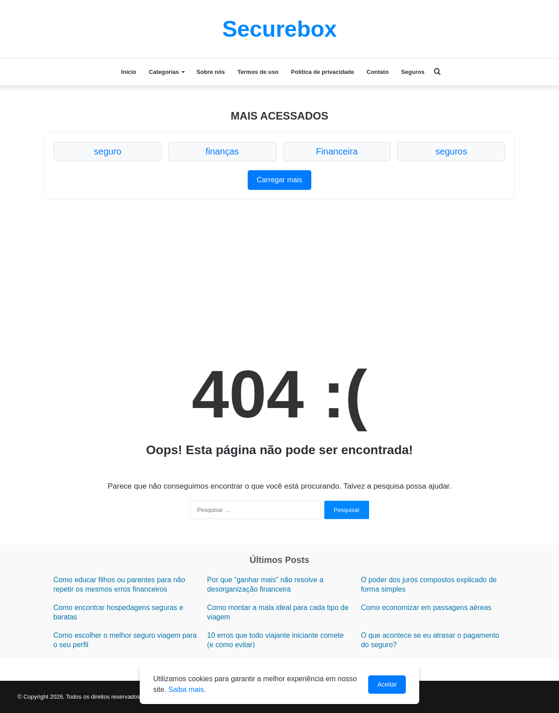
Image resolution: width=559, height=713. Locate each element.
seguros (451, 151)
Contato (378, 72)
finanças (222, 151)
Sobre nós (211, 72)
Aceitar (387, 684)
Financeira (336, 151)
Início (128, 72)
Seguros (413, 72)
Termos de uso (258, 72)
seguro (107, 151)
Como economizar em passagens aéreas (426, 607)
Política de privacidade (322, 72)
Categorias (164, 72)
